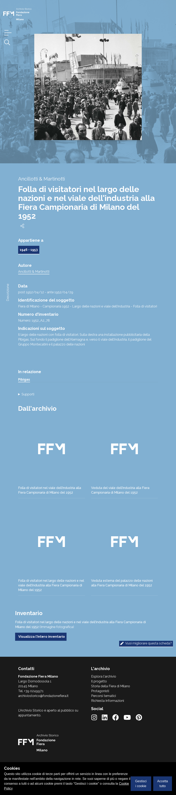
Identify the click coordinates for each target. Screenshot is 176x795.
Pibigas (24, 379)
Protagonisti (100, 691)
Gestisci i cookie (141, 783)
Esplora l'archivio (103, 676)
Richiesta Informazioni (107, 701)
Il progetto (99, 681)
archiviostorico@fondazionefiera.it (43, 696)
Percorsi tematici (103, 696)
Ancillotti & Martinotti (33, 271)
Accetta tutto (162, 783)
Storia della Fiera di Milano (110, 686)
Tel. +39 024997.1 (31, 691)
